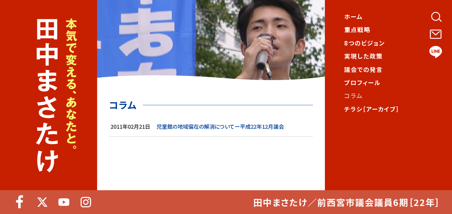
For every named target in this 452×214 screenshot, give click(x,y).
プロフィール (362, 83)
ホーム (353, 17)
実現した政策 (363, 56)
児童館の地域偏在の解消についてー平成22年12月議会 (220, 126)
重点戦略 (357, 30)
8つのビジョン (364, 43)
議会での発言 (363, 70)
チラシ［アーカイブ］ (371, 109)
